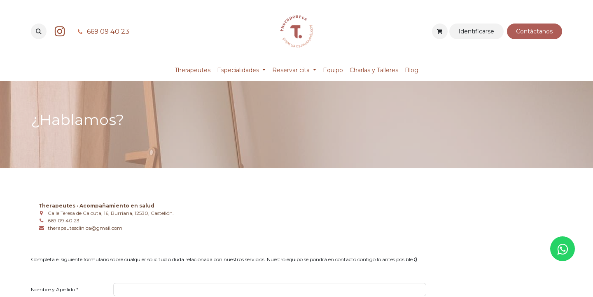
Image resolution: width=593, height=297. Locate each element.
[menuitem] (192, 70)
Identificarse (476, 31)
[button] (39, 31)
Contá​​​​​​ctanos (534, 31)
